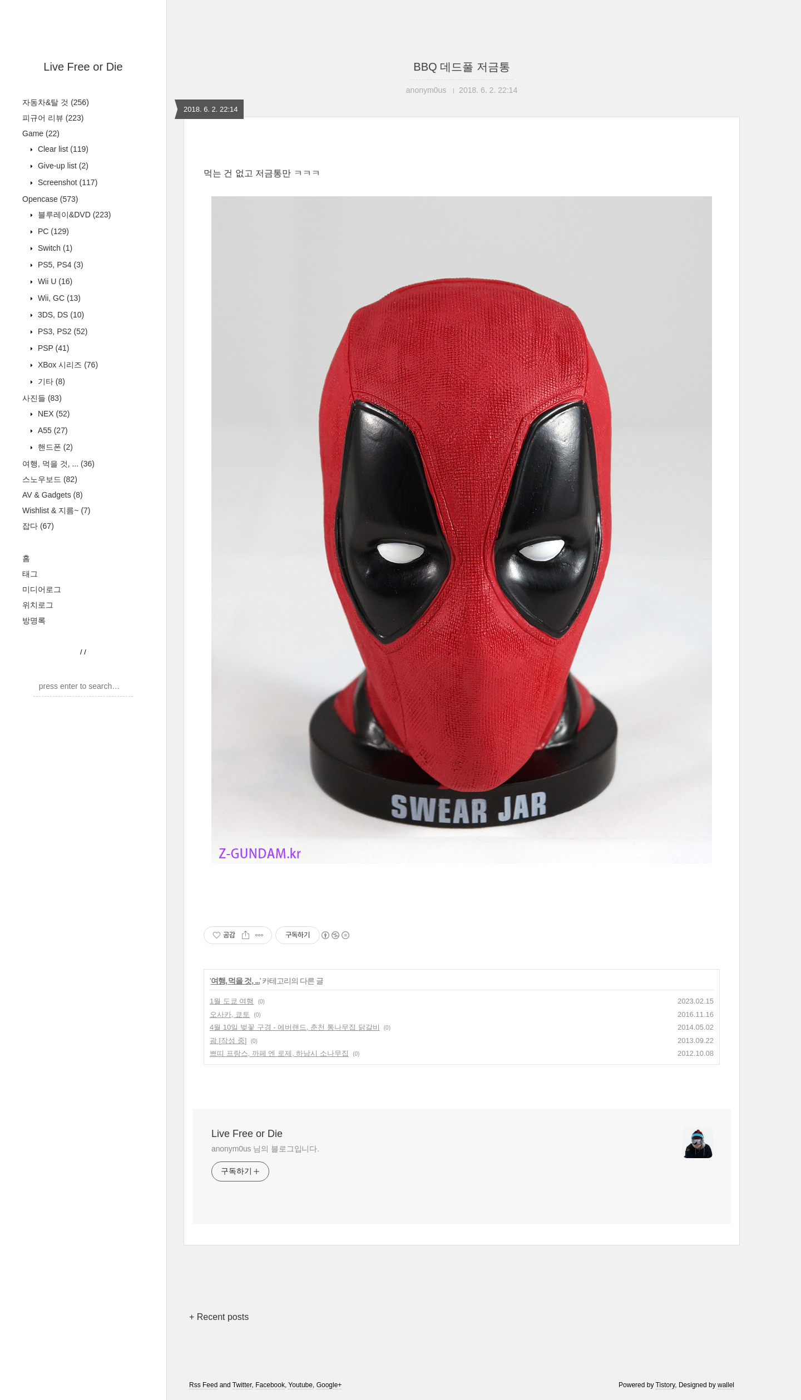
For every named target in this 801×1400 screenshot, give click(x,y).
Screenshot (66, 182)
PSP (52, 348)
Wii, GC (58, 298)
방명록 (34, 620)
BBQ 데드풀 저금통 (461, 67)
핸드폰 (54, 447)
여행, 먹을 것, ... (58, 463)
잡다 (38, 526)
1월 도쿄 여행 (232, 1001)
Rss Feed (203, 1385)
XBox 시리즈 (67, 364)
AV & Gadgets (52, 494)
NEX (53, 413)
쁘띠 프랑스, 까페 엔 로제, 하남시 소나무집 (279, 1053)
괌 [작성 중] (228, 1040)
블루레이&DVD (73, 214)
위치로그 (37, 604)
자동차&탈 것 (55, 102)
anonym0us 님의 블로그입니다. (265, 1148)
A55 (52, 430)
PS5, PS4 (59, 264)
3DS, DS (60, 314)
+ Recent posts (219, 1317)
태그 (30, 573)
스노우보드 (49, 479)
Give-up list (62, 165)
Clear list (62, 149)
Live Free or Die (82, 67)
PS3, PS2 (61, 331)
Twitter (242, 1385)
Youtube (300, 1385)
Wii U (54, 281)
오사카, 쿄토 (230, 1014)
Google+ (329, 1385)
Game (41, 133)
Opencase (50, 199)
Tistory (665, 1385)
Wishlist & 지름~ (56, 510)
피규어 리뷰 (52, 117)
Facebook (270, 1385)
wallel (726, 1385)
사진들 (42, 398)
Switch (54, 248)
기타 (50, 381)
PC (52, 231)
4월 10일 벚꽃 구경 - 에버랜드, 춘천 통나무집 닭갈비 (295, 1027)
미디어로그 (41, 589)
